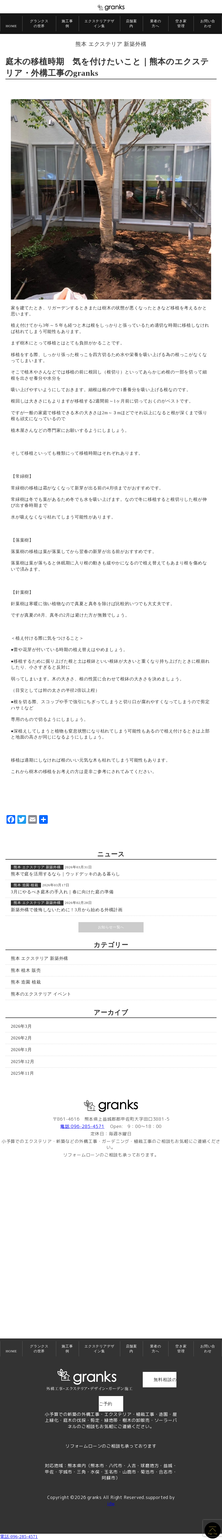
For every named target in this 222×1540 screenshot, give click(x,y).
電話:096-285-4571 (82, 1126)
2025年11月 (22, 1073)
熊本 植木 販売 (26, 970)
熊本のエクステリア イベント (41, 994)
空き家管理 (180, 23)
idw (111, 1504)
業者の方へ (155, 23)
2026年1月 (21, 1049)
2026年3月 (21, 1026)
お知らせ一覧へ (111, 927)
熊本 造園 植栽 (26, 885)
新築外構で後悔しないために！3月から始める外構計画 (67, 909)
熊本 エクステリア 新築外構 (110, 44)
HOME (11, 26)
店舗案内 (131, 23)
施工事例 (67, 23)
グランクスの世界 (39, 23)
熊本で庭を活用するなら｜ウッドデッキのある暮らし (65, 874)
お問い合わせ (207, 23)
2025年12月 (22, 1061)
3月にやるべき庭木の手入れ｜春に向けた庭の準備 (62, 892)
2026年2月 (21, 1038)
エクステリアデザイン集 (99, 23)
